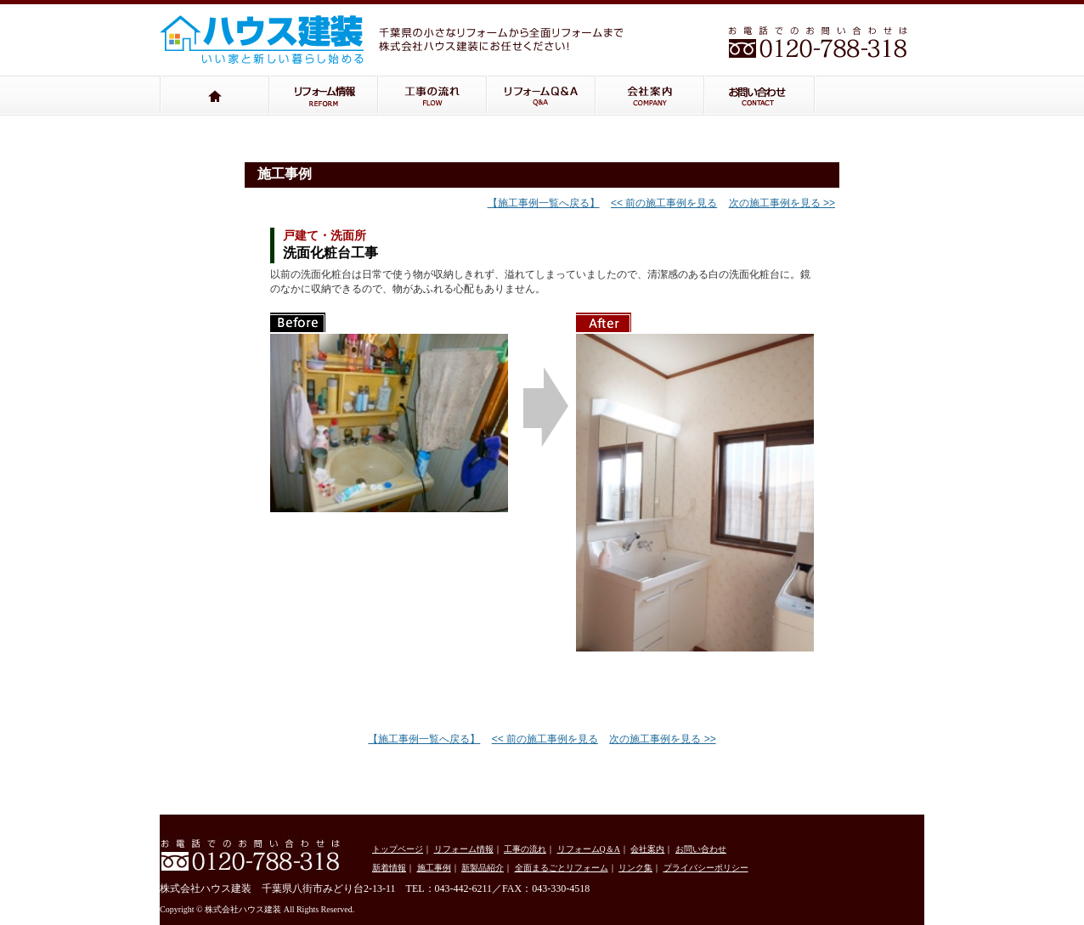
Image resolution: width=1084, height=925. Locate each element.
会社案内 (650, 96)
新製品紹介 (482, 867)
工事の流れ (432, 96)
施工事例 (434, 867)
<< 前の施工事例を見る (664, 203)
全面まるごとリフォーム (561, 867)
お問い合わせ (760, 96)
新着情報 (389, 867)
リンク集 (635, 867)
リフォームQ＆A (541, 96)
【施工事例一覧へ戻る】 (544, 203)
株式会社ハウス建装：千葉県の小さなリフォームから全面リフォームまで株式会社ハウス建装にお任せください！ (274, 35)
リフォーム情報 (323, 96)
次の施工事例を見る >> (782, 203)
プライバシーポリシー (705, 867)
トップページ (214, 96)
